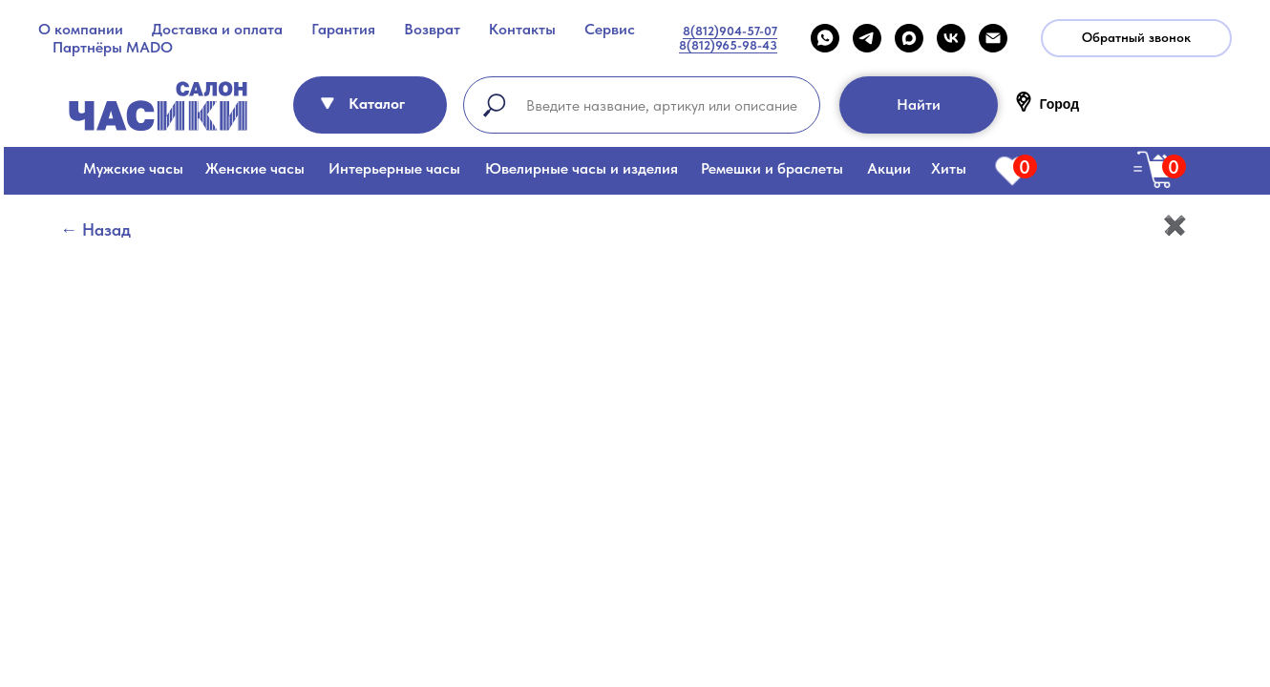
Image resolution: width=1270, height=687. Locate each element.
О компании (80, 29)
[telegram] (867, 38)
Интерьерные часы (394, 168)
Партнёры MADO (113, 47)
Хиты (948, 168)
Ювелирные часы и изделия (581, 168)
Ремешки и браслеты (772, 168)
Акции (889, 168)
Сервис (609, 29)
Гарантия (343, 29)
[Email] (993, 38)
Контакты (522, 29)
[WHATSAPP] (825, 38)
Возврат (432, 29)
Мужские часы (133, 168)
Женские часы (255, 168)
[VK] (951, 38)
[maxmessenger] (909, 38)
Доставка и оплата (217, 29)
